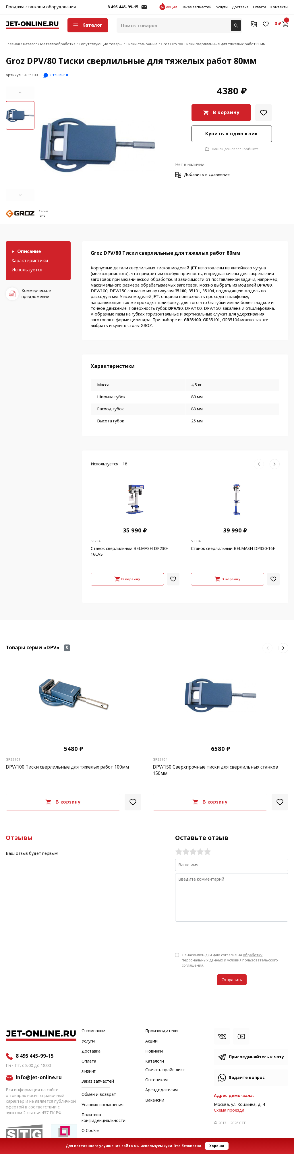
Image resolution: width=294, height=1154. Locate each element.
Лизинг (89, 1071)
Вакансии (154, 1100)
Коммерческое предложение (36, 293)
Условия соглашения (102, 1105)
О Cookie (90, 1131)
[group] (97, 144)
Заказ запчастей (196, 7)
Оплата (259, 7)
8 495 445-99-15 (122, 7)
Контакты (279, 7)
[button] (20, 93)
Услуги (222, 7)
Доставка (240, 7)
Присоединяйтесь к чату (256, 1057)
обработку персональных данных (222, 957)
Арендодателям (161, 1090)
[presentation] (218, 936)
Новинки (154, 1051)
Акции (171, 7)
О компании (93, 1031)
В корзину (226, 112)
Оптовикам (156, 1080)
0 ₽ (281, 24)
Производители (161, 1031)
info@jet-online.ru (39, 1077)
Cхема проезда (229, 1110)
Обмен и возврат (99, 1095)
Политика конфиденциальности (103, 1118)
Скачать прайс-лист (165, 1070)
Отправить (232, 979)
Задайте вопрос (247, 1078)
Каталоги (154, 1061)
